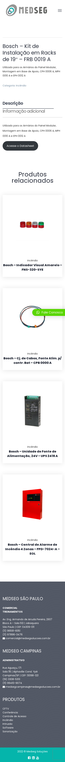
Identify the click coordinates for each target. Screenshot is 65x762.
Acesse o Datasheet (20, 146)
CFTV (6, 708)
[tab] (28, 104)
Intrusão (7, 724)
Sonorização (10, 731)
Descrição (13, 103)
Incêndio (21, 85)
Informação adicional (24, 111)
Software (8, 727)
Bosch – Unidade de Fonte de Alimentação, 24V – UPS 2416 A (32, 453)
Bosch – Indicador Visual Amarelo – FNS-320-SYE (32, 267)
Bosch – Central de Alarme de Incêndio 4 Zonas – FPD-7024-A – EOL (32, 549)
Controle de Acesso (14, 716)
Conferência (10, 712)
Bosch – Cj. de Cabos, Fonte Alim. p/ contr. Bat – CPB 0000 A (32, 360)
